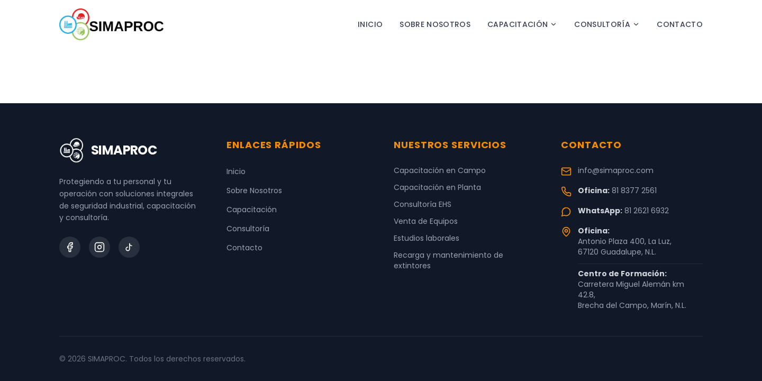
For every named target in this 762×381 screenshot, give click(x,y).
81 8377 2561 (634, 190)
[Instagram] (99, 247)
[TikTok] (129, 247)
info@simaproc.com (616, 170)
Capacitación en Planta (437, 187)
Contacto (680, 24)
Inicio (370, 24)
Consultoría (607, 24)
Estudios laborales (426, 238)
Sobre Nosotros (435, 24)
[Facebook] (69, 247)
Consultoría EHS (422, 204)
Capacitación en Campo (440, 170)
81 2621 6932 (646, 210)
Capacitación (522, 24)
